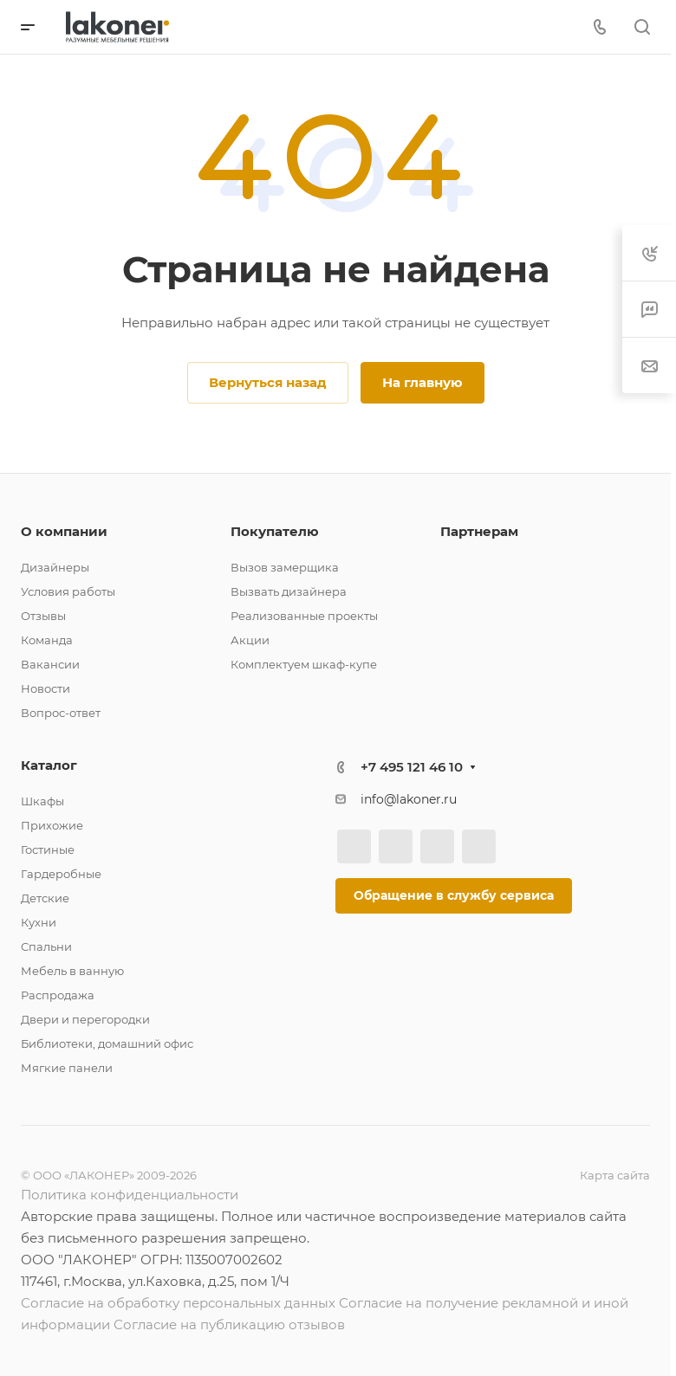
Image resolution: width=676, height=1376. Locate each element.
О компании (64, 531)
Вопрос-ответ (61, 713)
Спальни (46, 946)
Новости (45, 688)
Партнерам (479, 531)
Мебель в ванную (72, 971)
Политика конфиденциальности (129, 1194)
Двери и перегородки (85, 1019)
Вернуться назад (268, 382)
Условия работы (68, 591)
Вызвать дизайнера (289, 591)
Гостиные (48, 849)
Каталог (49, 765)
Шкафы (42, 801)
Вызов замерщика (285, 567)
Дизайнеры (55, 567)
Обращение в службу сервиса (454, 895)
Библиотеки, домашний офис (107, 1043)
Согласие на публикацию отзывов (229, 1324)
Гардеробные (61, 874)
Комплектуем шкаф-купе (304, 664)
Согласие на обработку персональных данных (178, 1303)
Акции (250, 640)
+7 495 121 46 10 (412, 767)
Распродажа (57, 995)
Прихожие (52, 825)
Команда (47, 640)
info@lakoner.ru (409, 799)
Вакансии (50, 664)
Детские (45, 898)
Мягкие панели (67, 1068)
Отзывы (43, 616)
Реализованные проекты (304, 616)
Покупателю (275, 531)
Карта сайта (615, 1175)
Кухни (38, 922)
